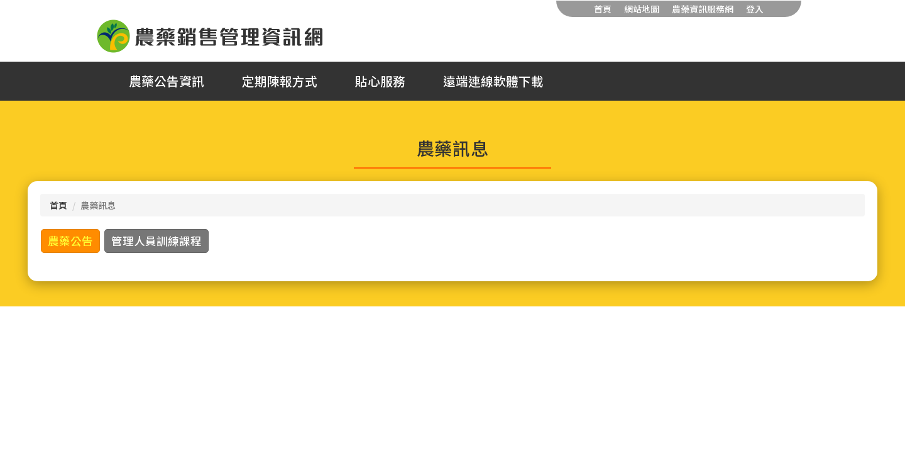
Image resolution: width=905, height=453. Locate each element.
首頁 (603, 9)
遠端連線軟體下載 (493, 81)
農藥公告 (70, 241)
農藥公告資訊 (166, 81)
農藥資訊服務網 (702, 9)
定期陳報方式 (279, 81)
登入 (755, 9)
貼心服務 (380, 81)
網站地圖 (641, 9)
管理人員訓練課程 (156, 241)
